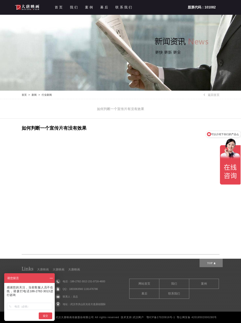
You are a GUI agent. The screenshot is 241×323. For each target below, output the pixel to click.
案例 (89, 7)
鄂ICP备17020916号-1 (160, 317)
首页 (59, 7)
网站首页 (144, 283)
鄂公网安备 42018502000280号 (197, 317)
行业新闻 (47, 94)
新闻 (34, 94)
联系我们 (124, 7)
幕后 (104, 7)
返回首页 (212, 95)
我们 (74, 7)
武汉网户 (138, 317)
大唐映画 (43, 269)
